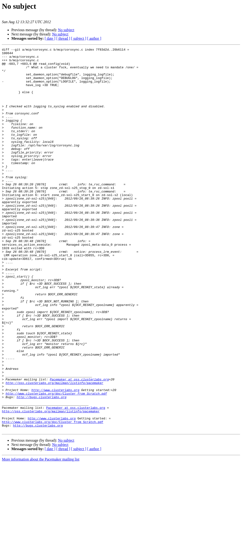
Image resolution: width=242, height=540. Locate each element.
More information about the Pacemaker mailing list (40, 536)
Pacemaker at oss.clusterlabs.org (79, 446)
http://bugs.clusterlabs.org (41, 467)
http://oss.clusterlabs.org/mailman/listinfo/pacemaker (54, 450)
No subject (66, 30)
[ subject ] (78, 38)
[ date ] (50, 38)
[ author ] (94, 38)
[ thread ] (63, 38)
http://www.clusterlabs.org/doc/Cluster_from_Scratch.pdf (56, 463)
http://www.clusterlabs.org (55, 459)
